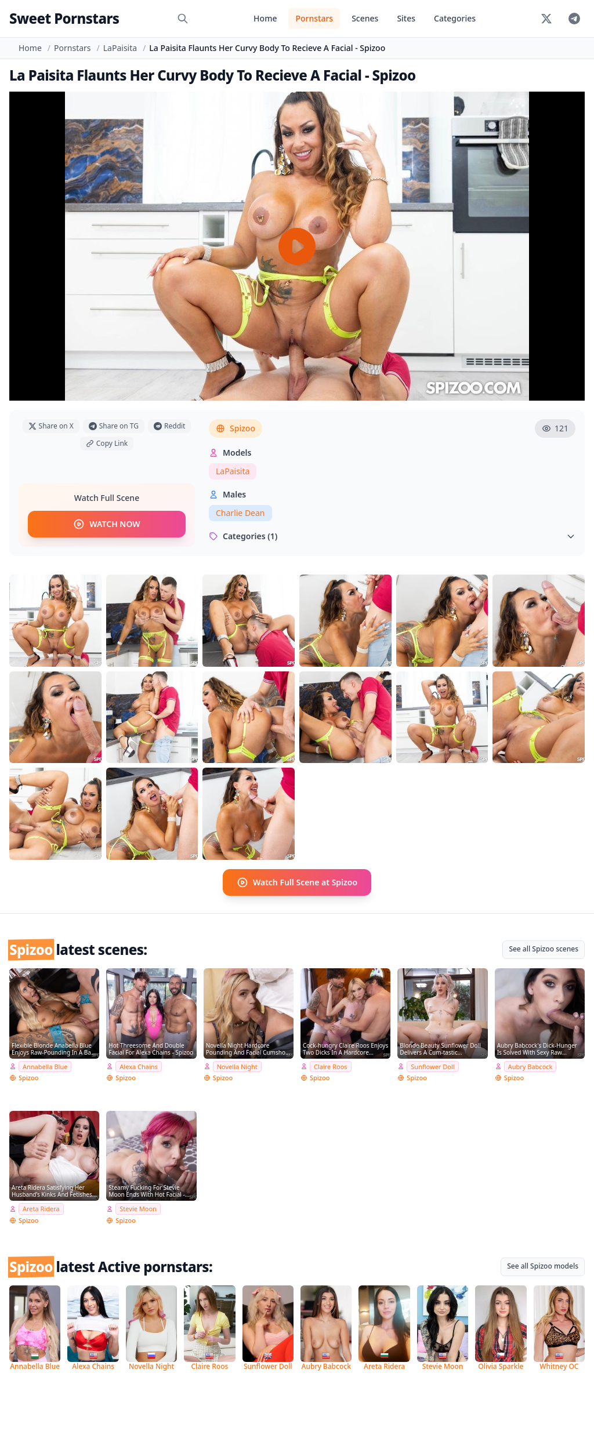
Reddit (169, 426)
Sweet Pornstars (64, 18)
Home (265, 18)
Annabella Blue (45, 1064)
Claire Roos (330, 1064)
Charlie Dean (240, 512)
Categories (455, 18)
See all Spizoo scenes (543, 948)
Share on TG (114, 426)
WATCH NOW (106, 525)
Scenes (365, 18)
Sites (406, 18)
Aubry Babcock (530, 1064)
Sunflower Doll (432, 1064)
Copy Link (107, 443)
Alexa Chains (138, 1064)
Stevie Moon (138, 1207)
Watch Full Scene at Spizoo (297, 882)
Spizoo (235, 428)
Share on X (51, 426)
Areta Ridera (41, 1207)
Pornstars (314, 18)
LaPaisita (120, 47)
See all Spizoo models (542, 1265)
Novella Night (237, 1064)
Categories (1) (392, 536)
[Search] (182, 18)
